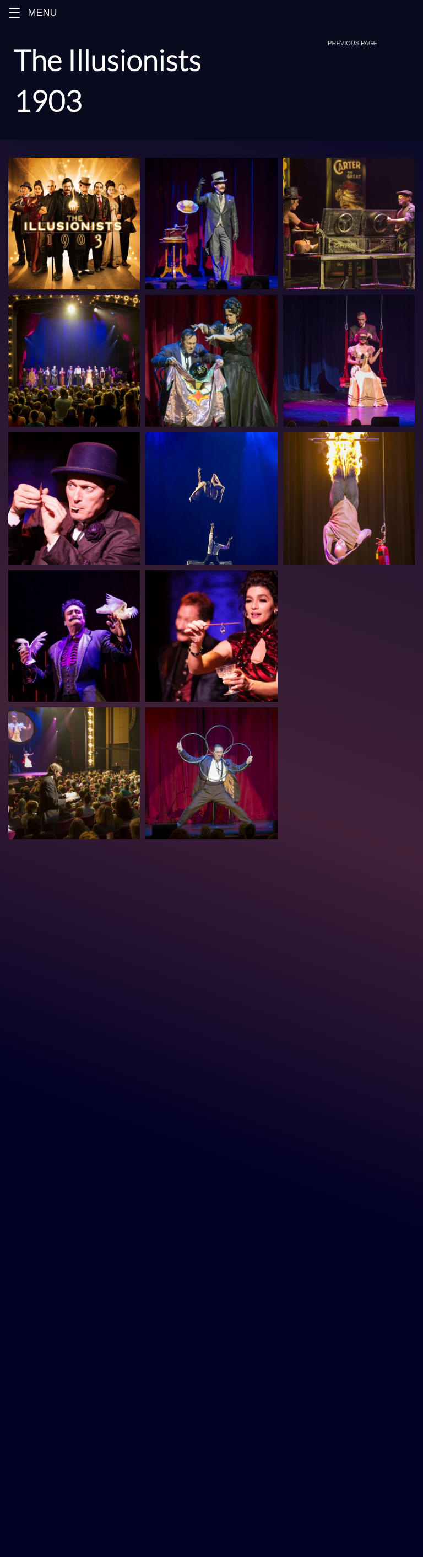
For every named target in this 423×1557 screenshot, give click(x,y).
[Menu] (211, 13)
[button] (14, 13)
